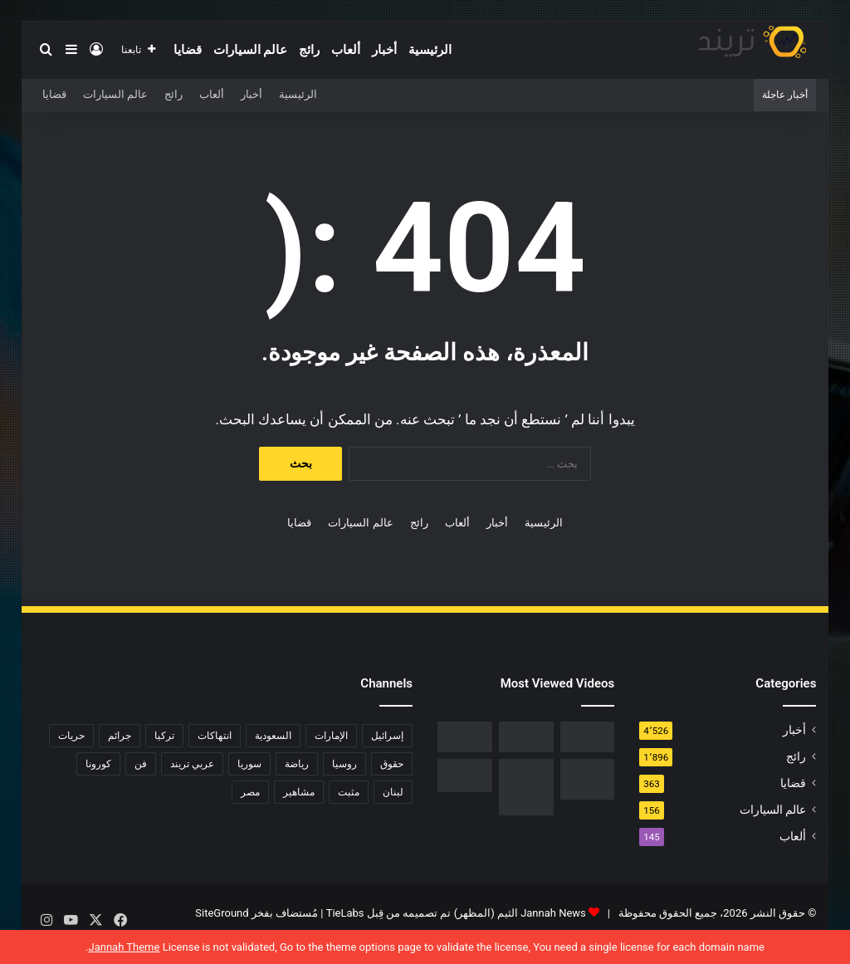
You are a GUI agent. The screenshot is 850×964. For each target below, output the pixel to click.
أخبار (384, 49)
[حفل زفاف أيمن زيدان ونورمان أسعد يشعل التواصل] (464, 775)
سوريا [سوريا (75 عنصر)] (249, 764)
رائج (309, 49)
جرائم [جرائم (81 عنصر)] (119, 735)
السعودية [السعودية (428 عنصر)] (273, 735)
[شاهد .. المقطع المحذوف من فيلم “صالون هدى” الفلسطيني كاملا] (526, 737)
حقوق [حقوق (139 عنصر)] (391, 764)
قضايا (187, 49)
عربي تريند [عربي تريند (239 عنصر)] (192, 764)
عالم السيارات (250, 49)
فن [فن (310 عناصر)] (140, 764)
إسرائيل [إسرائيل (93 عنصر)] (387, 735)
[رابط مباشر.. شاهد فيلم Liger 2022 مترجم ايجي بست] (587, 737)
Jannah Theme (123, 947)
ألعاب (345, 49)
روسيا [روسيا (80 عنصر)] (344, 764)
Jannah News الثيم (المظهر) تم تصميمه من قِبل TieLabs (456, 913)
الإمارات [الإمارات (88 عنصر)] (331, 735)
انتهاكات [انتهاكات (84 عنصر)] (215, 735)
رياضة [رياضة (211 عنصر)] (297, 764)
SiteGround (221, 913)
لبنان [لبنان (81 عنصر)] (393, 792)
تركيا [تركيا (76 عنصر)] (164, 735)
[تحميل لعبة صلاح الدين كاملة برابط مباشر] (587, 779)
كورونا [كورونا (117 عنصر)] (98, 764)
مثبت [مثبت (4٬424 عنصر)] (348, 792)
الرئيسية (430, 49)
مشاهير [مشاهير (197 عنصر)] (299, 792)
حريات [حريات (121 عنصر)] (71, 735)
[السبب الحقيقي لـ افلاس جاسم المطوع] (526, 787)
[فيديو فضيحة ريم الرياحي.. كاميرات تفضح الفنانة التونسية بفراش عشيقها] (464, 737)
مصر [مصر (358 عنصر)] (250, 792)
